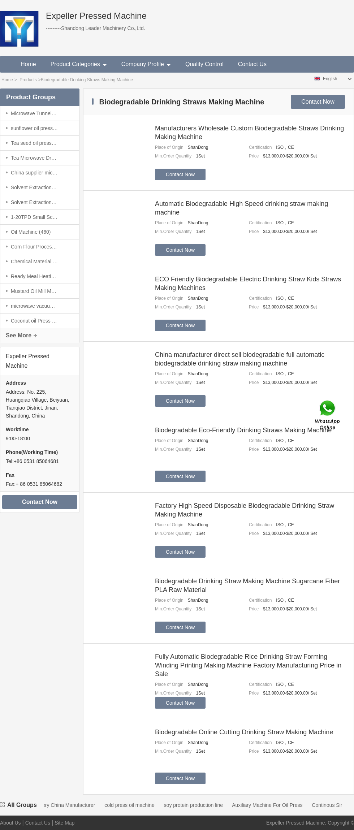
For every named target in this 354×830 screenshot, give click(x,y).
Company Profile (146, 64)
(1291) (34, 187)
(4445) (34, 291)
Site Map (64, 823)
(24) (34, 321)
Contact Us (252, 64)
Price (254, 156)
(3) (34, 143)
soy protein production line (198, 805)
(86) (34, 158)
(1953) (34, 202)
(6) (34, 276)
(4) (34, 113)
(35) (34, 128)
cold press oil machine (134, 805)
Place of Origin (169, 147)
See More (18, 335)
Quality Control (204, 64)
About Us (10, 823)
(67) (34, 261)
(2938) (34, 217)
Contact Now (39, 502)
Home (28, 64)
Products (28, 79)
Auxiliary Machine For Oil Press (272, 805)
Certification (260, 147)
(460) (31, 232)
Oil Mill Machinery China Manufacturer (57, 805)
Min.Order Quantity (173, 156)
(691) (34, 306)
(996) (34, 247)
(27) (34, 173)
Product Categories (79, 64)
